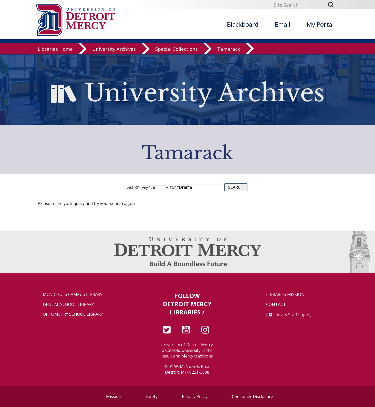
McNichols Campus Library (72, 294)
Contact (276, 304)
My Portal (320, 24)
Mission (113, 396)
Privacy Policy (194, 396)
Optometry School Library (73, 314)
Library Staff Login (291, 314)
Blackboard (242, 24)
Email (282, 24)
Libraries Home (55, 50)
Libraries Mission (285, 294)
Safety (151, 396)
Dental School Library (68, 304)
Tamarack (228, 50)
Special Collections (176, 50)
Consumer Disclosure (252, 396)
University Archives (114, 50)
